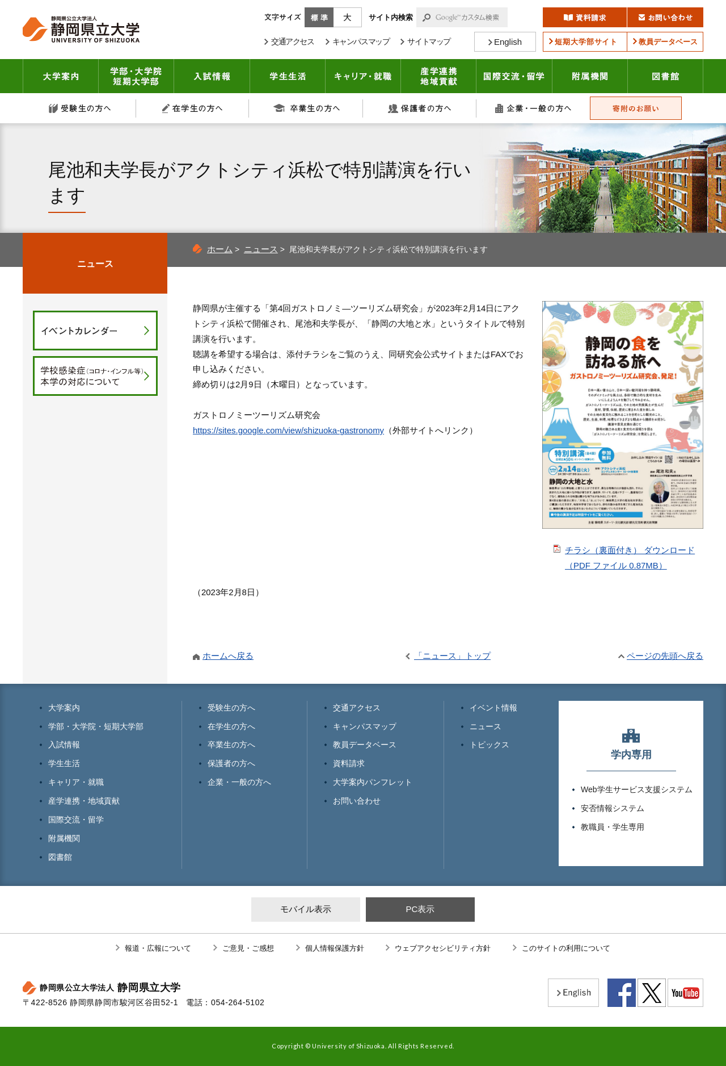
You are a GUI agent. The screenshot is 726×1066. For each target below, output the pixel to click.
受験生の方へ (79, 108)
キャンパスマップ (364, 726)
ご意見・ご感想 (248, 948)
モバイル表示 (305, 909)
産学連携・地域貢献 (438, 76)
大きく (348, 17)
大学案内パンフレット (372, 782)
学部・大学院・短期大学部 (95, 726)
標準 (319, 17)
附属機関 (590, 76)
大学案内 (61, 76)
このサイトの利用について (566, 948)
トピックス (489, 744)
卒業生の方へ (306, 108)
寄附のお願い (636, 108)
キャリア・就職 (363, 76)
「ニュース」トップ (452, 655)
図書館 (665, 76)
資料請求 (349, 763)
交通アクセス (357, 707)
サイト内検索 (391, 17)
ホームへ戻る (228, 655)
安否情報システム (612, 808)
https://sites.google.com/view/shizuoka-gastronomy (288, 430)
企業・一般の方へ (533, 108)
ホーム (220, 249)
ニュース (261, 249)
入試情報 (212, 76)
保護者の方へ (419, 108)
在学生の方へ (193, 108)
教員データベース (364, 744)
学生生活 (288, 76)
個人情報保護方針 (334, 948)
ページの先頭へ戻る (665, 655)
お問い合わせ (357, 800)
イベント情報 (493, 707)
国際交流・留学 (514, 76)
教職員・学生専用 (612, 826)
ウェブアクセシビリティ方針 (443, 948)
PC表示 (420, 909)
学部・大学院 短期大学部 (136, 76)
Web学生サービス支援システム (637, 789)
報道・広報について (158, 948)
